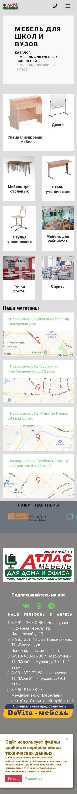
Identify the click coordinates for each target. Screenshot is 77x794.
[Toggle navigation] (68, 6)
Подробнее (33, 778)
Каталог (23, 52)
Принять (13, 778)
